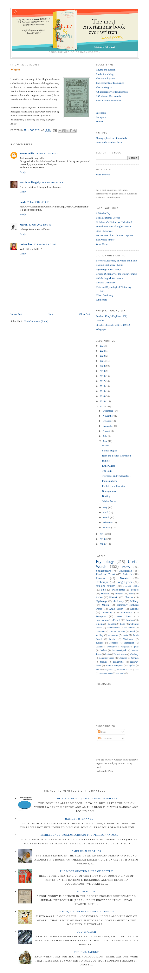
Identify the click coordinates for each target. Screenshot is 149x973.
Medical (105, 593)
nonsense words (106, 658)
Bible (103, 589)
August (107, 430)
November (108, 415)
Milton (105, 604)
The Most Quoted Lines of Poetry (86, 871)
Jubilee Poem (109, 501)
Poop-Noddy (86, 891)
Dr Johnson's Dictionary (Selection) (114, 221)
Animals (127, 574)
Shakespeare (103, 570)
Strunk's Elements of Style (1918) (113, 324)
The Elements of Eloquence (110, 82)
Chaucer (129, 597)
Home (51, 314)
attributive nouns (124, 669)
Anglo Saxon (116, 608)
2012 (102, 406)
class (137, 669)
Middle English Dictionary (109, 278)
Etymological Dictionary (108, 269)
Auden (99, 597)
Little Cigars (108, 465)
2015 (102, 391)
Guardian (100, 320)
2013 (102, 401)
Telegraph (101, 329)
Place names (118, 589)
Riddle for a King (104, 74)
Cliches (99, 646)
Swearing (107, 612)
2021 (102, 360)
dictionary (118, 601)
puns (136, 646)
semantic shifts (131, 585)
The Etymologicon (105, 78)
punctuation (102, 619)
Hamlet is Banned (79, 818)
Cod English (86, 931)
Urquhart (125, 646)
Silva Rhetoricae (104, 230)
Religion (118, 593)
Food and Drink (105, 574)
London (129, 619)
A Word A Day (103, 213)
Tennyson (101, 616)
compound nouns (106, 673)
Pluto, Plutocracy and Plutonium (86, 911)
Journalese (125, 570)
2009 (102, 544)
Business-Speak (119, 650)
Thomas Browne (117, 631)
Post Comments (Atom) (36, 321)
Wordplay (134, 654)
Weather (113, 639)
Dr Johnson (129, 627)
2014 (102, 396)
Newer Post (16, 314)
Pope (122, 623)
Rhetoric (113, 597)
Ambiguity (126, 612)
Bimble (105, 460)
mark (23, 201)
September (108, 425)
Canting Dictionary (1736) (109, 264)
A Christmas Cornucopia (108, 96)
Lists (107, 654)
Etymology (105, 561)
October (107, 420)
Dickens (134, 608)
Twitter (99, 121)
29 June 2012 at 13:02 (46, 153)
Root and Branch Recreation (116, 455)
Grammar (100, 631)
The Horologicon (104, 87)
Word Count (102, 244)
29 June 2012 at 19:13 (38, 201)
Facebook (101, 112)
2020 (102, 365)
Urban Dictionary (104, 295)
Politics (135, 589)
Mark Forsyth (103, 174)
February (108, 522)
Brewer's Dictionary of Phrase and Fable (116, 260)
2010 (102, 538)
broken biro (26, 244)
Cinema (100, 623)
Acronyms (113, 635)
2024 (102, 350)
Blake (98, 669)
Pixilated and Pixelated (113, 485)
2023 (102, 355)
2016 (102, 386)
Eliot (131, 593)
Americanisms (113, 627)
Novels (124, 578)
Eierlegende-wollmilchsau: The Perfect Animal (79, 834)
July (105, 436)
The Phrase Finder (105, 239)
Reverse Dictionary (105, 282)
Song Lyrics (124, 582)
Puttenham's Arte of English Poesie (113, 226)
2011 (102, 533)
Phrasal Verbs (119, 654)
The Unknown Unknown (108, 100)
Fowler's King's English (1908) (111, 316)
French (116, 619)
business (100, 643)
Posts (102, 731)
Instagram (101, 117)
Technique (102, 582)
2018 (102, 376)
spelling (99, 635)
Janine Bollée (27, 153)
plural (132, 631)
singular (131, 665)
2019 (102, 370)
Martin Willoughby (30, 182)
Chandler (123, 658)
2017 (102, 381)
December (108, 410)
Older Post (84, 314)
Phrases (100, 578)
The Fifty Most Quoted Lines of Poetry (86, 798)
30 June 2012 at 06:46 (40, 224)
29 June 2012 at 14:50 (53, 182)
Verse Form (124, 616)
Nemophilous (109, 491)
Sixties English (109, 450)
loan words (120, 673)
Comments (105, 738)
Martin (24, 224)
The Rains (107, 470)
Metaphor (113, 643)
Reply (23, 172)
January (107, 527)
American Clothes (86, 851)
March (106, 517)
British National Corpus (108, 217)
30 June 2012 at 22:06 (45, 244)
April (106, 512)
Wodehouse (128, 639)
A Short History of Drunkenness (112, 91)
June (105, 441)
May (105, 507)
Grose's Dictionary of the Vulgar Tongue (116, 273)
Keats (125, 635)
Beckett (103, 650)
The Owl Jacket (86, 951)
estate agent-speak (114, 665)
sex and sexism (105, 585)
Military (134, 601)
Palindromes (118, 662)
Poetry (126, 566)
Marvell (103, 662)
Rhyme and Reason (105, 69)
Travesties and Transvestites (116, 475)
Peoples (112, 623)
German (135, 658)
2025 (102, 345)
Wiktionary (101, 299)
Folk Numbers (109, 480)
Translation (129, 643)
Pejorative (111, 646)
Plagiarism (108, 669)
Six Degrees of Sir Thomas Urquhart (114, 235)
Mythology (101, 601)
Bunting (106, 496)
